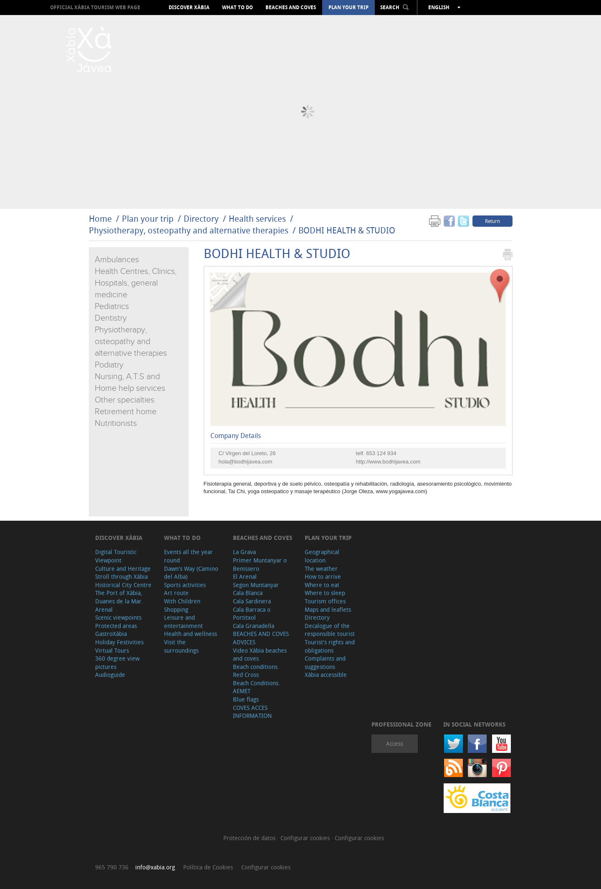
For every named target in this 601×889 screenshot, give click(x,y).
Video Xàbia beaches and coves (260, 654)
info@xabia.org (155, 867)
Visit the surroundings (181, 646)
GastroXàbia (111, 634)
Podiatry (109, 365)
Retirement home (126, 412)
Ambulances (117, 260)
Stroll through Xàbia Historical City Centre (123, 580)
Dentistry (111, 318)
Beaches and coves (290, 7)
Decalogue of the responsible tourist (330, 630)
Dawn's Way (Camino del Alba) (191, 573)
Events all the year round (188, 556)
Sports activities (185, 585)
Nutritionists (116, 423)
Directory (201, 218)
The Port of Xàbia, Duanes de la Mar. (119, 597)
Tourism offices (325, 601)
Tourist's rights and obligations (330, 646)
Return (492, 221)
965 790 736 (112, 867)
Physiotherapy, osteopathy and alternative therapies (188, 230)
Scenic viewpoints (118, 617)
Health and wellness (190, 634)
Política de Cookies (208, 867)
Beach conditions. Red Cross (256, 671)
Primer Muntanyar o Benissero (260, 564)
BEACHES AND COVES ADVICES (261, 638)
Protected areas (116, 626)
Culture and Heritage (123, 568)
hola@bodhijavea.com (246, 461)
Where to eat (322, 585)
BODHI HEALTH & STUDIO (346, 230)
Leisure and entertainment (183, 621)
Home (100, 218)
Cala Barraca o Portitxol (251, 613)
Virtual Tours (112, 650)
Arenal (104, 609)
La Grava (244, 552)
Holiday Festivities (119, 642)
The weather (321, 568)
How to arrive (323, 576)
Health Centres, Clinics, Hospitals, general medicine (136, 283)
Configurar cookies (305, 838)
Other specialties (124, 400)
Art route (176, 593)
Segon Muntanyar (256, 585)
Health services (257, 218)
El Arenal (245, 576)
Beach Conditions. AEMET (256, 687)
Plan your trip (348, 7)
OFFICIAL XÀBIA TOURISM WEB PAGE (95, 7)
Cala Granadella (253, 626)
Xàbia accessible (326, 675)
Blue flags (246, 699)
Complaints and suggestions (325, 662)
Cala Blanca (248, 593)
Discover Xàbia (189, 7)
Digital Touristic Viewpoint (115, 556)
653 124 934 (381, 453)
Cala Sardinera (252, 601)
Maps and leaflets (328, 609)
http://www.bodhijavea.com (388, 461)
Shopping (176, 609)
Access (394, 743)
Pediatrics (112, 306)
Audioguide (110, 675)
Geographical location (322, 556)
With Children (182, 601)
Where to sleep (325, 593)
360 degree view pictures (117, 662)
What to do (237, 7)
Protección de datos (250, 838)
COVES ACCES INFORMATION (252, 712)
